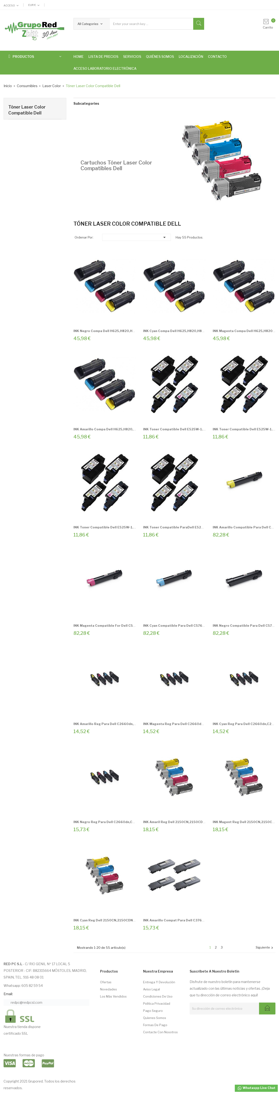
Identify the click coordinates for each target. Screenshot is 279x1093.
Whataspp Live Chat (256, 1088)
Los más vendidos (113, 996)
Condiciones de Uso (158, 996)
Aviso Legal (151, 989)
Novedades (108, 989)
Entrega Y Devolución (159, 982)
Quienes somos (154, 1018)
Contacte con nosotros (160, 1032)
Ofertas (105, 982)
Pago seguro (153, 1011)
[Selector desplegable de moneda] (33, 5)
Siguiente (265, 947)
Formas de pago (155, 1025)
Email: (8, 994)
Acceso (9, 5)
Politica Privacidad (156, 1003)
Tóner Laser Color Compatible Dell (27, 109)
